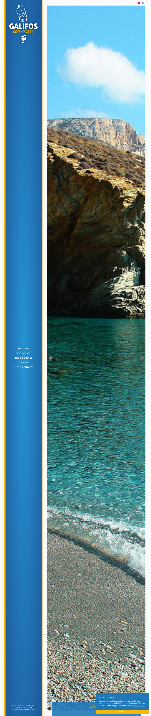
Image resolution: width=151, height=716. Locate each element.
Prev (50, 358)
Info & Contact (23, 367)
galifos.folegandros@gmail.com (24, 709)
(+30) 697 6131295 (25, 707)
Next (142, 358)
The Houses (23, 353)
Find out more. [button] (139, 706)
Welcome (23, 348)
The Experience (23, 358)
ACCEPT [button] (122, 712)
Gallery (23, 362)
